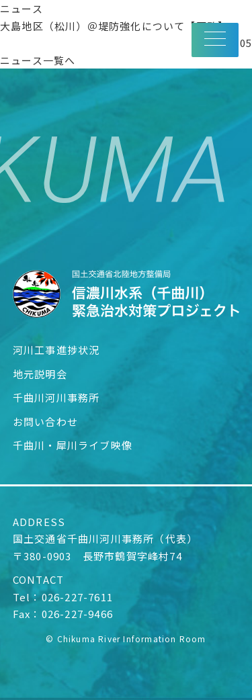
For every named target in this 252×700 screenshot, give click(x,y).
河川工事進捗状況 (56, 350)
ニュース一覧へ (37, 60)
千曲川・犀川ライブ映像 (72, 445)
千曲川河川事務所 (56, 397)
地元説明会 (40, 374)
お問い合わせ (45, 421)
